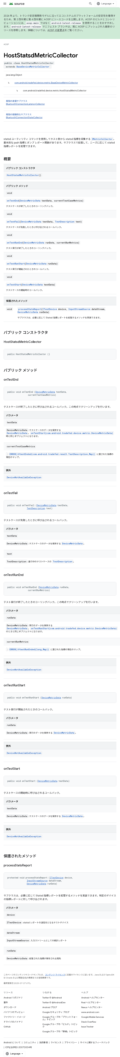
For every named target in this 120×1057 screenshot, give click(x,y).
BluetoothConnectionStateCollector (24, 117)
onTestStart (14, 284)
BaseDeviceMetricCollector (32, 66)
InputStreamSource (79, 309)
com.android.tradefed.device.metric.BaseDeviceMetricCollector (46, 82)
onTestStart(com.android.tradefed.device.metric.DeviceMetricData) (72, 433)
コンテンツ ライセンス (55, 974)
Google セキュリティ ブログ (55, 1012)
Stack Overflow (88, 1021)
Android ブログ (49, 1007)
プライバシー (70, 1042)
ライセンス (56, 1042)
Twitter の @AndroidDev (54, 1002)
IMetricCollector (102, 139)
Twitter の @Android (52, 997)
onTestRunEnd (15, 242)
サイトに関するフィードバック (95, 1042)
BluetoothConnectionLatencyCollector (25, 104)
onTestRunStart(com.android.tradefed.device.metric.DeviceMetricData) (74, 628)
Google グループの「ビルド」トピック (59, 1025)
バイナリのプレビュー (14, 1012)
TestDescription (64, 221)
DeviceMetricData (30, 200)
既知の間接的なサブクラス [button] (60, 116)
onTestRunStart (16, 263)
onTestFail (13, 221)
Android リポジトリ (13, 997)
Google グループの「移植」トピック (59, 1031)
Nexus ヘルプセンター (91, 1007)
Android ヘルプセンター (92, 997)
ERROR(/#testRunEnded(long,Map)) (29, 649)
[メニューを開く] (5, 3)
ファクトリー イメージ (14, 1017)
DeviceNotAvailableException (24, 477)
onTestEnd (13, 200)
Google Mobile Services (92, 1017)
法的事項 (43, 1042)
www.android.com (90, 1012)
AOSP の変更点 (56, 30)
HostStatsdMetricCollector (23, 175)
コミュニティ (30, 1042)
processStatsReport (29, 309)
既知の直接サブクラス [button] (60, 103)
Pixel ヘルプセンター (91, 1002)
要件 (6, 1002)
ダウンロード (10, 1007)
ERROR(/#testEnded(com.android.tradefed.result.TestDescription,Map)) (52, 454)
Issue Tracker (87, 1026)
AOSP (6, 44)
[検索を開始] (90, 3)
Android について (12, 1042)
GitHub (7, 1026)
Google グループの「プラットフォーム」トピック (59, 1018)
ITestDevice (50, 309)
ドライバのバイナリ (13, 1021)
